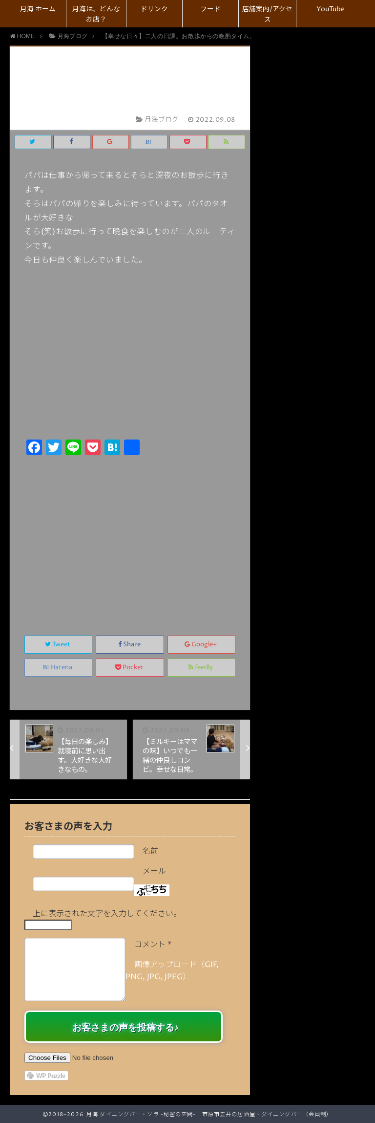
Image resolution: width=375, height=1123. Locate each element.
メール (154, 871)
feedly (201, 667)
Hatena (58, 667)
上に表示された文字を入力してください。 (107, 913)
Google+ (201, 644)
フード (210, 9)
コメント (152, 944)
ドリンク (154, 9)
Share (130, 644)
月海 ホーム (38, 9)
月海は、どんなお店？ (96, 14)
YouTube (330, 9)
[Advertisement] (129, 534)
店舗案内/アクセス (267, 14)
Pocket (130, 667)
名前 (150, 851)
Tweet (58, 644)
